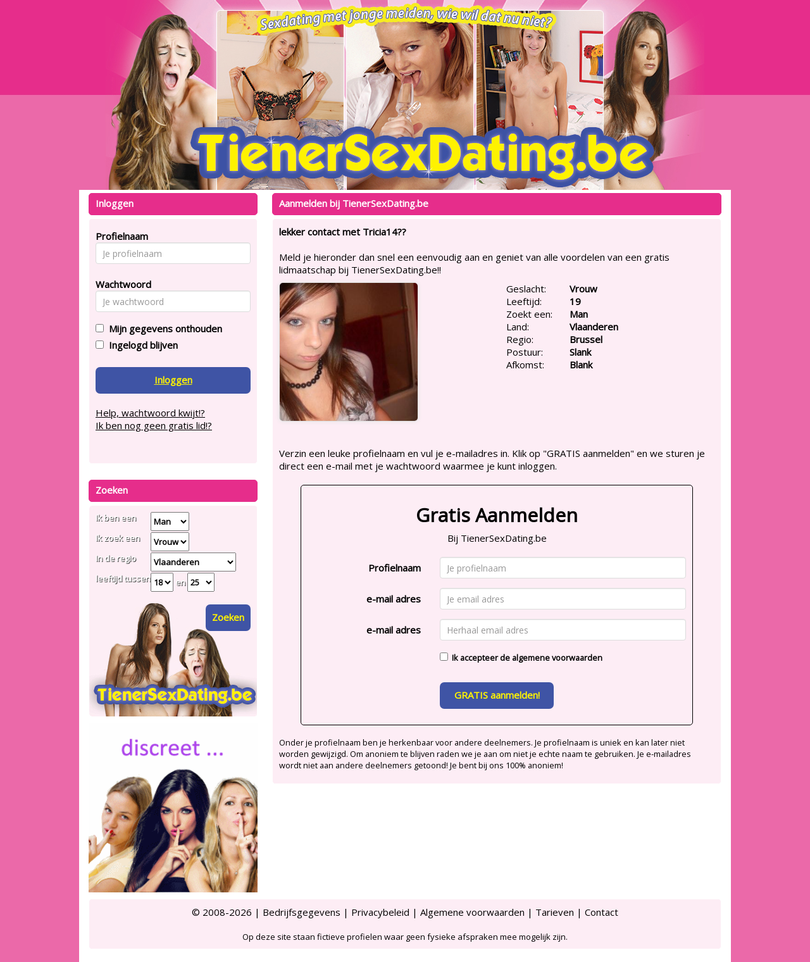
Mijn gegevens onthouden (163, 328)
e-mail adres (393, 598)
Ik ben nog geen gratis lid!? (154, 425)
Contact (601, 912)
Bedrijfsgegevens (301, 912)
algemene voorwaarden (557, 657)
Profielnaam (394, 567)
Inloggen (173, 379)
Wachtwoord (120, 284)
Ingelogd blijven (141, 345)
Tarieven (554, 912)
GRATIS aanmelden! (497, 695)
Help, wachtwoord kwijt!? (150, 412)
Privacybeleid (380, 912)
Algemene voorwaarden (472, 912)
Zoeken (228, 617)
